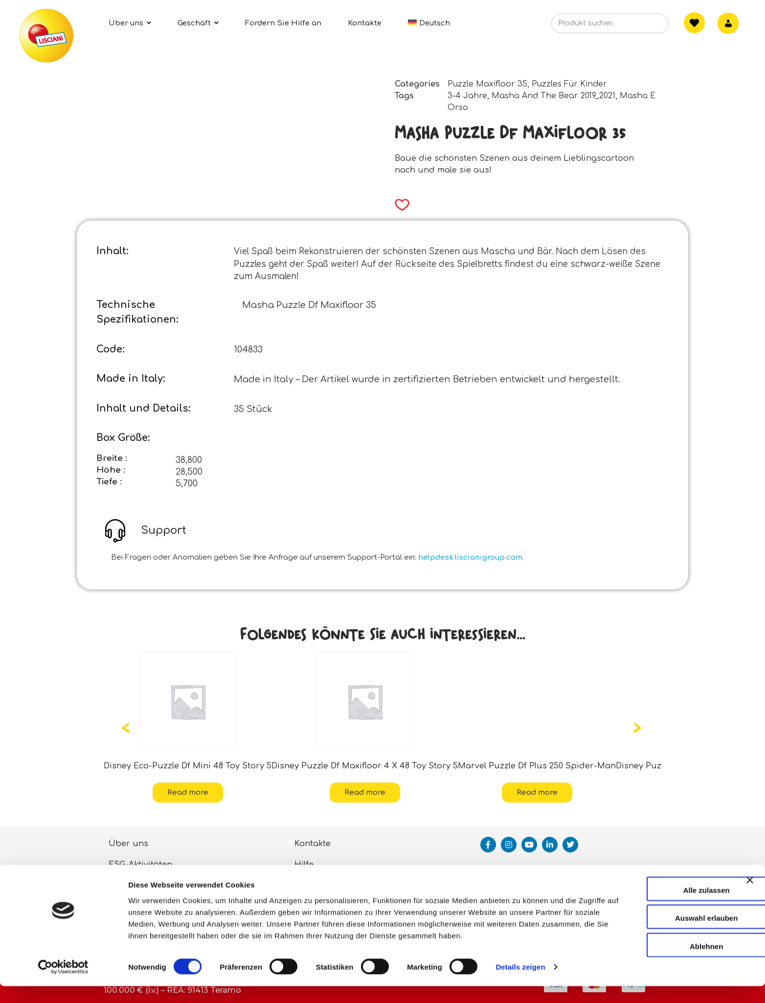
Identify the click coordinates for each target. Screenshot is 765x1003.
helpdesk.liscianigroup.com (470, 557)
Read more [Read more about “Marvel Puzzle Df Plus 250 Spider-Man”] (537, 792)
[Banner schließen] (749, 893)
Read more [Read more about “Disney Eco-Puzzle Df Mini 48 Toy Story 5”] (187, 792)
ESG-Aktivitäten (140, 864)
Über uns (128, 843)
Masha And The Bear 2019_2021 (553, 95)
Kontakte (312, 843)
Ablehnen (658, 951)
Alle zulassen (658, 895)
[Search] (646, 26)
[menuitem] (429, 23)
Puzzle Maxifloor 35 (487, 84)
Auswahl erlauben (658, 923)
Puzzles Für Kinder (569, 84)
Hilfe (304, 864)
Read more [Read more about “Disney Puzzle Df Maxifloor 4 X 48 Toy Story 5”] (364, 792)
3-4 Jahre (467, 95)
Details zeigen (520, 984)
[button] (399, 205)
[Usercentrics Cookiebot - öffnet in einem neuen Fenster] (63, 984)
